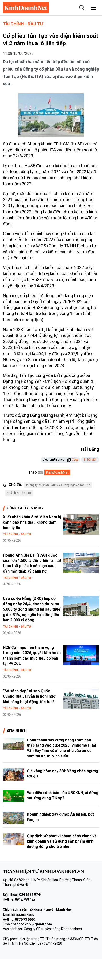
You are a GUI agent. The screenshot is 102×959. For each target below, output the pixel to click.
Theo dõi (35, 472)
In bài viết (90, 459)
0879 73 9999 (25, 919)
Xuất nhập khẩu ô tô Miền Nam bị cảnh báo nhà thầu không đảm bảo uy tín (32, 522)
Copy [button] (72, 459)
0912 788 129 (25, 899)
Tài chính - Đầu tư (23, 23)
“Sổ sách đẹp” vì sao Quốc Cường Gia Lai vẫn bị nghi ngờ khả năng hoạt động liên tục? (29, 696)
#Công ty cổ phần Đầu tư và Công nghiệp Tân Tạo (58, 485)
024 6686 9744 (30, 895)
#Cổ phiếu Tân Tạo (19, 493)
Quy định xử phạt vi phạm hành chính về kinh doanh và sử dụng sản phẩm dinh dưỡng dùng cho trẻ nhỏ (62, 841)
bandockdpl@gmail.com (32, 924)
